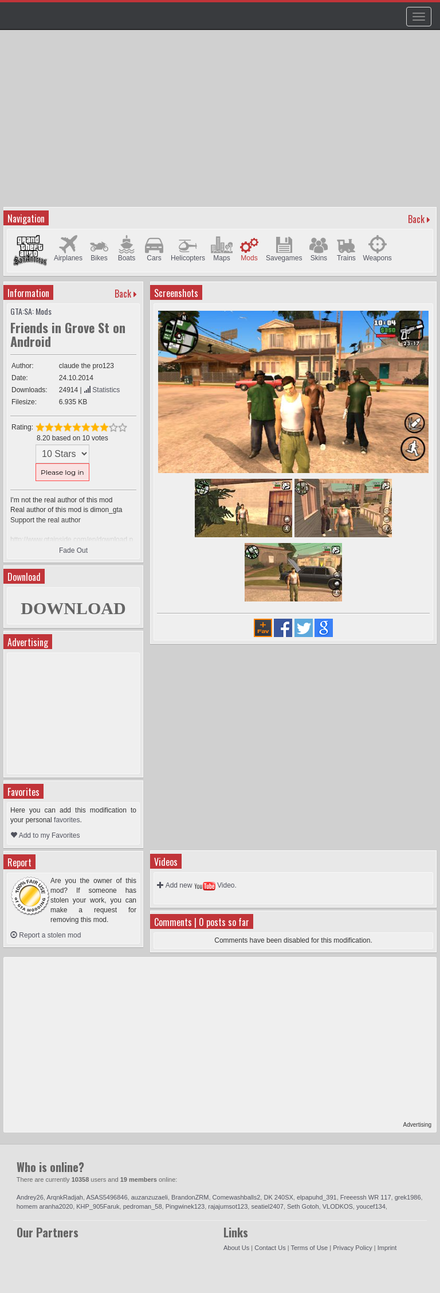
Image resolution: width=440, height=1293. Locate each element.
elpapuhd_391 (317, 1197)
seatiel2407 (267, 1206)
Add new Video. (197, 885)
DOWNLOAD (73, 608)
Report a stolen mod (45, 935)
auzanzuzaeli (149, 1197)
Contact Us (269, 1247)
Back (416, 219)
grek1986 (408, 1197)
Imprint (387, 1247)
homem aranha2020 (45, 1206)
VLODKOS (338, 1206)
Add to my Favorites (45, 835)
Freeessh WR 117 (365, 1197)
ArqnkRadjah (64, 1197)
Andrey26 (30, 1197)
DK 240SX (278, 1197)
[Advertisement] (221, 124)
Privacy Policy (352, 1247)
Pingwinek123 (185, 1206)
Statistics (102, 390)
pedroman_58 (142, 1206)
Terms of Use (309, 1247)
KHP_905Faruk (97, 1206)
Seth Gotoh (303, 1206)
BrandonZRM (190, 1197)
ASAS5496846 (106, 1197)
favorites (67, 820)
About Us (236, 1247)
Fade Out (73, 550)
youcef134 (371, 1206)
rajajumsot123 (227, 1206)
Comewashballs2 (237, 1197)
